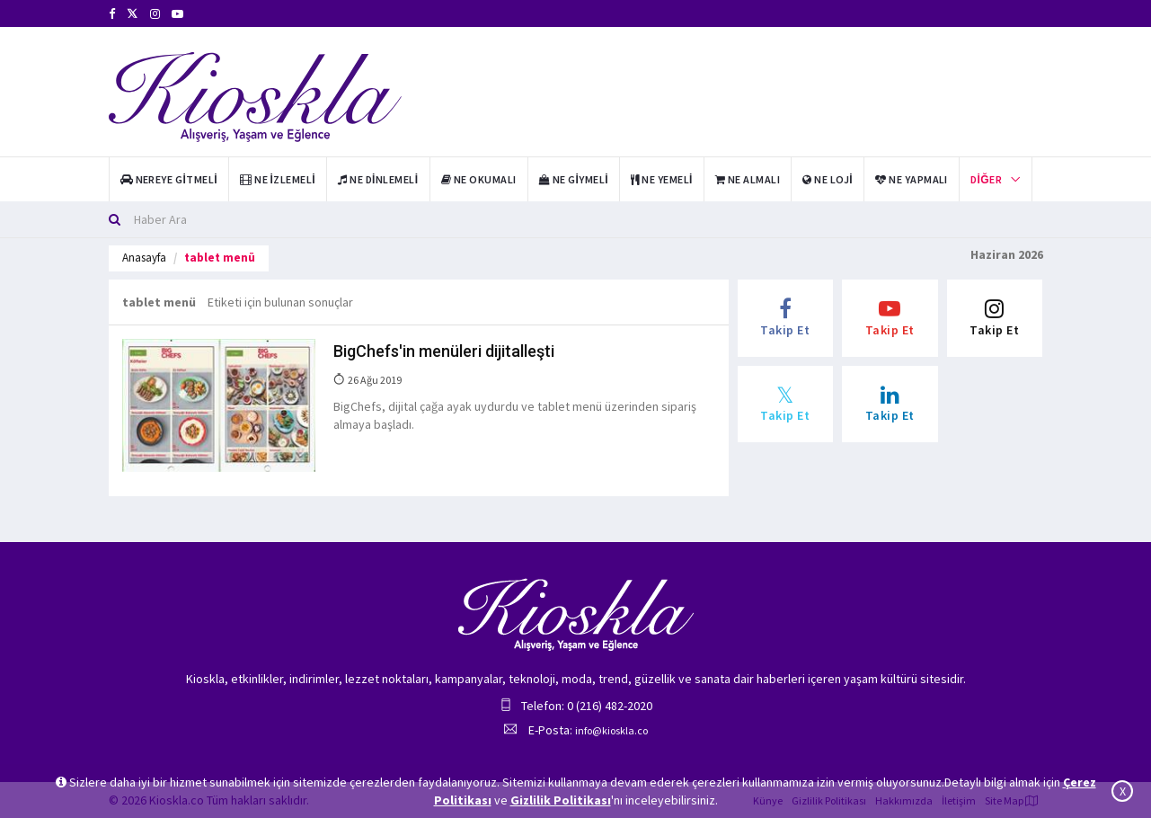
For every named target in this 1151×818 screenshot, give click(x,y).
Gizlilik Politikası (560, 800)
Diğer (986, 179)
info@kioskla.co (611, 730)
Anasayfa (144, 257)
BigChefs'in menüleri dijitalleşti (443, 351)
